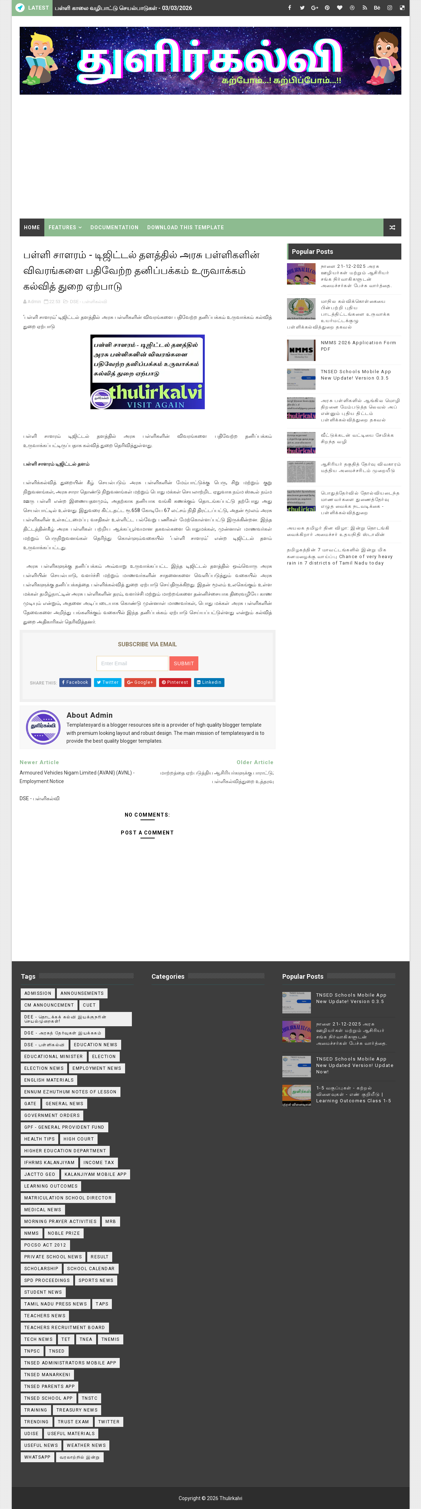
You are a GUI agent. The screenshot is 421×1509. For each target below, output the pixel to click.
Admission (38, 993)
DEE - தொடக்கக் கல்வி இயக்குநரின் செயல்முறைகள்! (65, 1019)
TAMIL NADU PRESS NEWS (55, 1304)
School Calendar (91, 1268)
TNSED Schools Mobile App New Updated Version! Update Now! (355, 1065)
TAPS (102, 1304)
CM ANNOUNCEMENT (49, 1005)
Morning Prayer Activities (60, 1221)
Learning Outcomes (51, 1186)
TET (66, 1339)
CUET (89, 1005)
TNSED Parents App (49, 1386)
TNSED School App (48, 1398)
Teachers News (45, 1315)
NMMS (31, 1233)
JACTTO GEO (40, 1174)
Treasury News (77, 1410)
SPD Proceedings (47, 1280)
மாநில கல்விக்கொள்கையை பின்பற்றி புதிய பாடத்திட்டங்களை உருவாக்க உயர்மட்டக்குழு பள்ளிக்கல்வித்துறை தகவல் (338, 314)
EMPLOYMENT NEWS (97, 1068)
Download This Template (185, 227)
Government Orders (52, 1115)
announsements (82, 993)
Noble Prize (64, 1233)
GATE (30, 1103)
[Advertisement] (210, 158)
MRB (111, 1221)
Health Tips (39, 1139)
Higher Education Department (65, 1150)
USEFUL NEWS (41, 1445)
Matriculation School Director (68, 1197)
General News (65, 1103)
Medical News (42, 1209)
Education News (96, 1044)
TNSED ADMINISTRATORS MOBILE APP (70, 1362)
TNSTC (90, 1398)
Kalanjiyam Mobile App (96, 1174)
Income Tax (99, 1162)
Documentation (114, 227)
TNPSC (32, 1351)
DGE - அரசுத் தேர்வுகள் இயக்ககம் (63, 1033)
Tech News (38, 1339)
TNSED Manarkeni (47, 1374)
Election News (44, 1068)
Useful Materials (71, 1433)
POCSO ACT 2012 (45, 1245)
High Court (79, 1139)
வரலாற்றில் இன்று (80, 1457)
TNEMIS (110, 1339)
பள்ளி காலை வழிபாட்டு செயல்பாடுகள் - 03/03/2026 (123, 8)
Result (100, 1256)
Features (62, 227)
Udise (31, 1433)
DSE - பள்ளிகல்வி (88, 301)
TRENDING (36, 1421)
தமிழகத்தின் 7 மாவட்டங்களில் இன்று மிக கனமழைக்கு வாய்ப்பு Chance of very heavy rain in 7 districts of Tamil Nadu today (340, 556)
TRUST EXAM (73, 1421)
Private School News (53, 1256)
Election (104, 1056)
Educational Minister (53, 1056)
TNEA (86, 1339)
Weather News (86, 1445)
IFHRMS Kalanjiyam (49, 1162)
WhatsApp (37, 1457)
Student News (43, 1292)
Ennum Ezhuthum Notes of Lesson (70, 1091)
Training (36, 1410)
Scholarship (41, 1268)
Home (32, 227)
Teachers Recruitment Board (64, 1327)
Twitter (109, 1421)
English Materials (49, 1080)
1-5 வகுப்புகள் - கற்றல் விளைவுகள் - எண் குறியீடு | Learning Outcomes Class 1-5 (353, 1094)
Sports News (96, 1280)
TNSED (57, 1351)
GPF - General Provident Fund (64, 1127)
